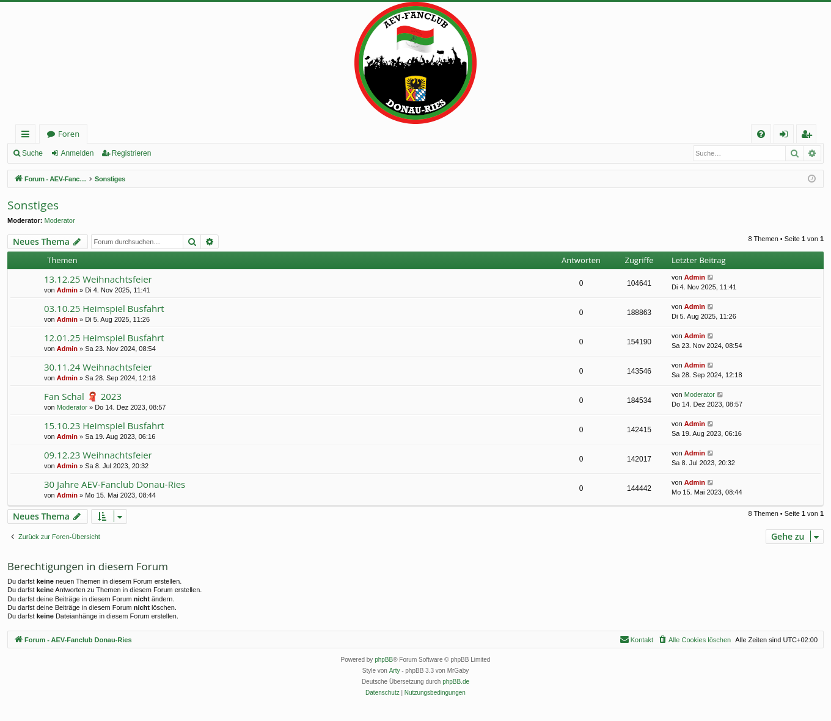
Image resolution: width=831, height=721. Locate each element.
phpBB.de (455, 681)
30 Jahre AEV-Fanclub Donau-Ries (114, 484)
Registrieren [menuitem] (809, 135)
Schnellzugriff (28, 135)
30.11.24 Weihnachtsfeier (98, 367)
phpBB (384, 659)
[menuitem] (761, 134)
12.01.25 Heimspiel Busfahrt (104, 338)
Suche (32, 153)
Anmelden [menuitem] (787, 135)
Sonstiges (33, 205)
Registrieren (132, 153)
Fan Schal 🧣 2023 (83, 396)
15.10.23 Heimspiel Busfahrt (104, 425)
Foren (68, 133)
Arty (394, 670)
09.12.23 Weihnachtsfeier (98, 455)
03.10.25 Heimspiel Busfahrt (104, 308)
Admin (67, 290)
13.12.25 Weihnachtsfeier (98, 279)
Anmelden (76, 153)
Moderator (60, 220)
